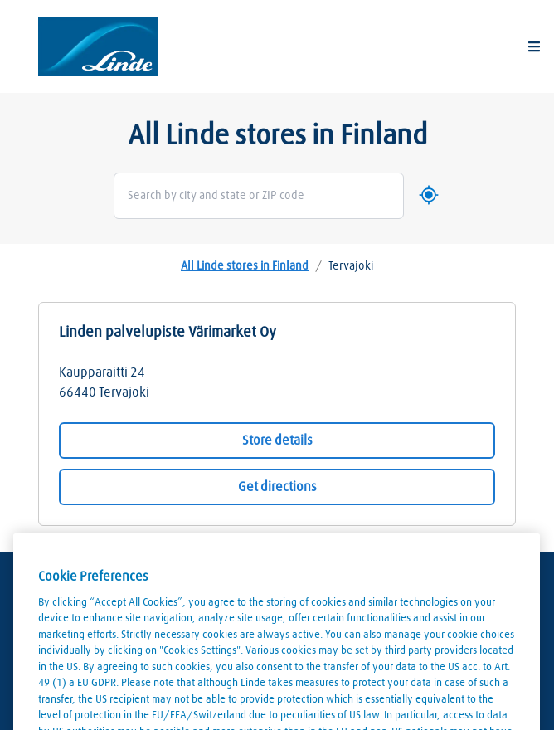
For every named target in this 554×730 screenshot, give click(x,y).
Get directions (277, 487)
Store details (277, 440)
